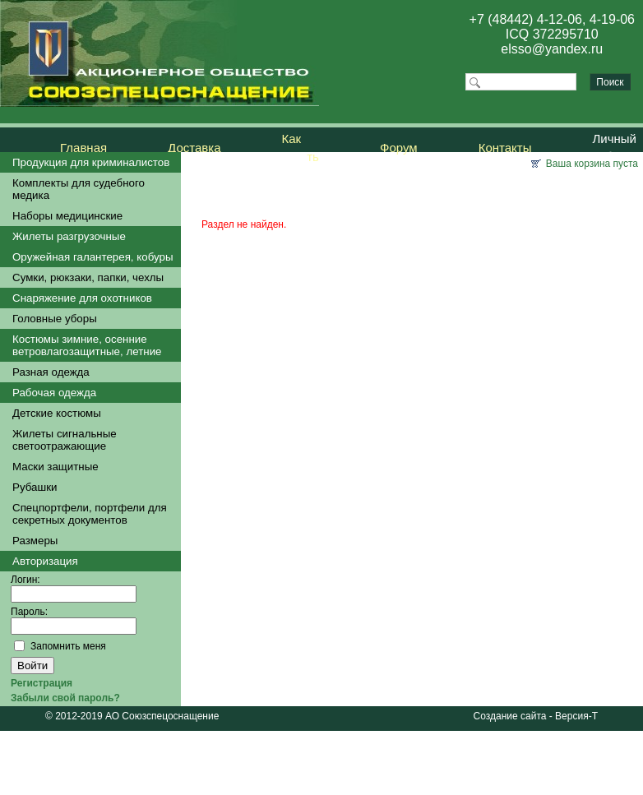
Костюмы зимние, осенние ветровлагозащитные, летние (87, 345)
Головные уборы (54, 318)
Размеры (35, 540)
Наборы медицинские (67, 216)
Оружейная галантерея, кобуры (92, 257)
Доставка (194, 148)
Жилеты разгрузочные (69, 236)
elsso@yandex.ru (552, 49)
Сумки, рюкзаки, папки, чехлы (88, 277)
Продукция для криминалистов (90, 162)
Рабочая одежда (54, 392)
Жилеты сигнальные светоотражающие (64, 440)
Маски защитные (55, 466)
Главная (83, 148)
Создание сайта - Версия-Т (536, 716)
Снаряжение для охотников (82, 298)
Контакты (505, 148)
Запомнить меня (68, 646)
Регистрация (41, 683)
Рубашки (34, 487)
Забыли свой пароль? (65, 698)
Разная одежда (51, 372)
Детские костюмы (56, 413)
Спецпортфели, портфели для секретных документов (89, 513)
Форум (399, 148)
